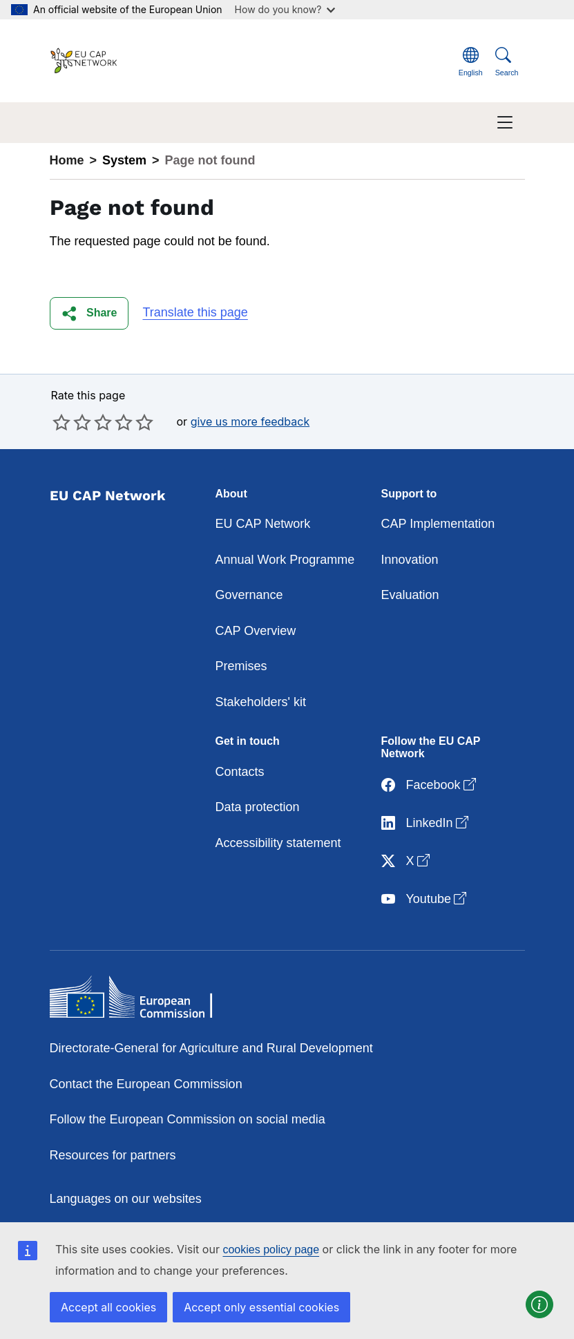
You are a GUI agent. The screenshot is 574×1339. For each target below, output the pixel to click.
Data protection (258, 807)
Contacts (240, 772)
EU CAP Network (263, 524)
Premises (241, 666)
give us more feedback (250, 421)
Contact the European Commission (146, 1084)
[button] (89, 313)
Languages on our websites (126, 1199)
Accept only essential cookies (261, 1307)
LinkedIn (426, 823)
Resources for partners (113, 1155)
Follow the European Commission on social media (187, 1119)
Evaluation (410, 595)
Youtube (425, 899)
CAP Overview (256, 631)
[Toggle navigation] (505, 122)
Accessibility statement (278, 843)
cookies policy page (270, 1249)
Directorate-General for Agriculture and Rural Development (211, 1048)
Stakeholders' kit (261, 702)
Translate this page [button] (194, 312)
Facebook (430, 785)
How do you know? (285, 9)
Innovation (410, 560)
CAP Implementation (438, 524)
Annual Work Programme (285, 560)
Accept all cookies (108, 1307)
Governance (249, 595)
